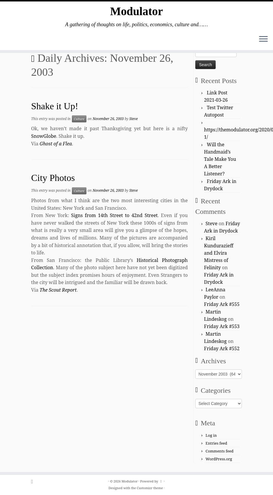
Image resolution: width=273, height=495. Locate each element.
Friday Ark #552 (222, 348)
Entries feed (216, 443)
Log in (211, 435)
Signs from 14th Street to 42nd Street (114, 215)
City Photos (53, 177)
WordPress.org (218, 458)
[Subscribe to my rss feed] (34, 481)
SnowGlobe (43, 136)
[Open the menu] (263, 40)
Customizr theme (150, 488)
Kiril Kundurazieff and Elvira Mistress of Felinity (218, 253)
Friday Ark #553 (222, 326)
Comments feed (219, 451)
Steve (133, 118)
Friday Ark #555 (222, 304)
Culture (79, 119)
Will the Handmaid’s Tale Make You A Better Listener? (220, 159)
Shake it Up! (54, 106)
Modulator (136, 11)
